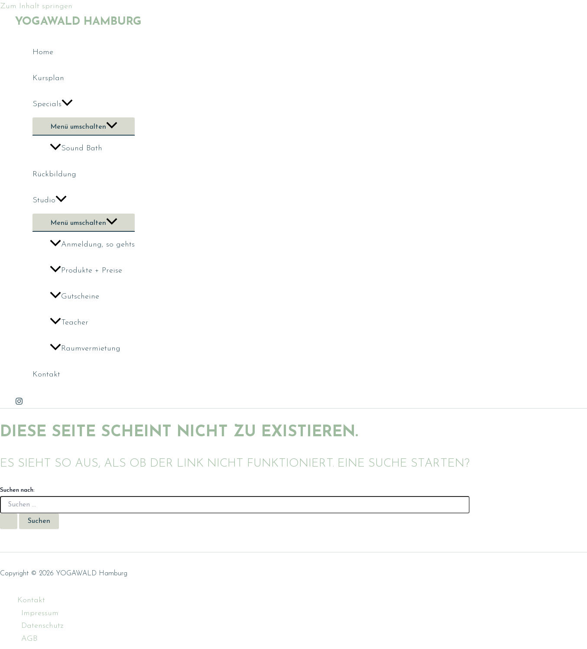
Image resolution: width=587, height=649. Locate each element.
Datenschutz (42, 626)
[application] (67, 104)
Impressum (39, 613)
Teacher (69, 322)
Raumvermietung (85, 348)
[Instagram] (19, 403)
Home (42, 52)
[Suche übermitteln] (8, 521)
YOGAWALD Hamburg (78, 22)
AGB (29, 639)
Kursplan (48, 78)
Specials (52, 104)
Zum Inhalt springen (36, 6)
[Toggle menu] (83, 126)
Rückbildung (54, 174)
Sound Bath (76, 148)
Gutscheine (74, 296)
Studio (49, 201)
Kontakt (46, 374)
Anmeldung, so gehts (92, 244)
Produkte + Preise (86, 270)
